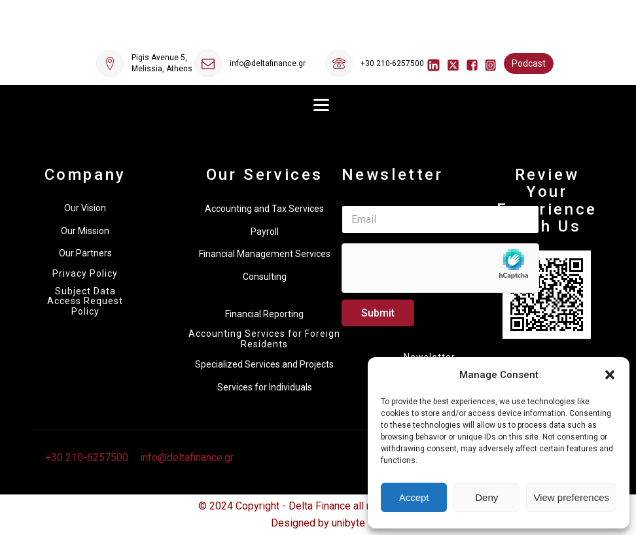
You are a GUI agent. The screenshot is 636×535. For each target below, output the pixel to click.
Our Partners (85, 253)
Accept (414, 497)
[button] (609, 374)
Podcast (529, 63)
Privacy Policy (85, 274)
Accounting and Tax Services (264, 208)
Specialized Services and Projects (264, 364)
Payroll (265, 231)
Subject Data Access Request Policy (85, 301)
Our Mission (85, 231)
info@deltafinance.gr (268, 63)
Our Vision (85, 208)
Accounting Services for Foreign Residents (264, 339)
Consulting (265, 276)
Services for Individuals (264, 387)
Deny (486, 497)
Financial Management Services (264, 254)
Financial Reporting (264, 314)
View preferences (571, 497)
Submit (378, 313)
